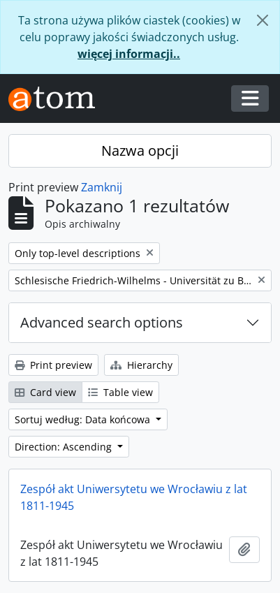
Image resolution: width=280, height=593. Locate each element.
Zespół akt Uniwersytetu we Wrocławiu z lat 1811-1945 (133, 497)
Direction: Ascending (65, 446)
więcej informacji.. (129, 53)
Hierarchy (141, 365)
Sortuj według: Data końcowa (84, 419)
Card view (45, 392)
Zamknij (101, 187)
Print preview (53, 365)
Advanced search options (101, 322)
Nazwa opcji (140, 150)
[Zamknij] (262, 20)
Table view (120, 392)
